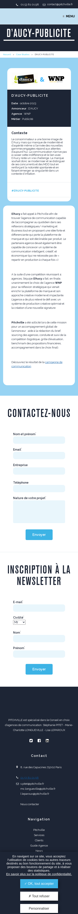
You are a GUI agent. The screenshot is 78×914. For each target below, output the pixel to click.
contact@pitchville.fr (60, 4)
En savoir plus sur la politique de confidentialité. (39, 874)
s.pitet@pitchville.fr (32, 783)
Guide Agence (39, 845)
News (39, 850)
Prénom (19, 648)
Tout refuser (39, 896)
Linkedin (47, 740)
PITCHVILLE (20, 16)
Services (39, 835)
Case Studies (22, 54)
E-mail (18, 602)
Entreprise (20, 465)
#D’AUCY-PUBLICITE (25, 190)
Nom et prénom (24, 434)
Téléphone (20, 482)
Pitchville (39, 829)
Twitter (31, 740)
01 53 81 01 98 (30, 4)
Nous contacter (29, 804)
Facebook (39, 740)
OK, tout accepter (39, 883)
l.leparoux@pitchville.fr (34, 793)
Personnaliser (39, 908)
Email (17, 449)
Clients (39, 840)
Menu (70, 16)
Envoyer (39, 535)
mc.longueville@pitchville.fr (38, 788)
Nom (17, 632)
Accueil (7, 54)
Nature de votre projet (29, 498)
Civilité (18, 617)
